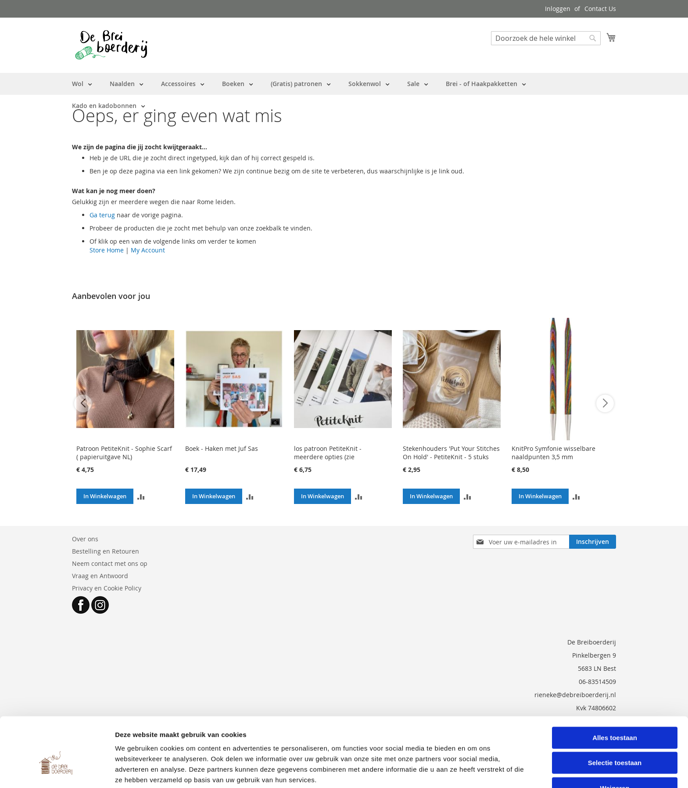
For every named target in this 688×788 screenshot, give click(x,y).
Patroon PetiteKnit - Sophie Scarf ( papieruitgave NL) (124, 452)
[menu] (344, 95)
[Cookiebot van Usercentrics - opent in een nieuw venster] (56, 770)
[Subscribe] (592, 542)
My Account (148, 250)
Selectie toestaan (615, 725)
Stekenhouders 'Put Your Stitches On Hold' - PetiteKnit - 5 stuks (451, 452)
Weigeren (614, 750)
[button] (141, 496)
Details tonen (474, 770)
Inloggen (557, 8)
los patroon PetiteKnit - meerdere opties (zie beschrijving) (328, 456)
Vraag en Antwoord (100, 576)
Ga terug (102, 215)
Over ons (85, 539)
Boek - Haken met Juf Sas (221, 448)
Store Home (107, 250)
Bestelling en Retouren (105, 551)
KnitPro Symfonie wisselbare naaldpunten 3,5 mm (553, 452)
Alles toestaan (614, 700)
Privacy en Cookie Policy (106, 588)
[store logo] (111, 45)
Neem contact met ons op (109, 563)
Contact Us (600, 8)
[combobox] (546, 38)
